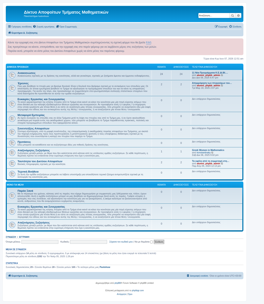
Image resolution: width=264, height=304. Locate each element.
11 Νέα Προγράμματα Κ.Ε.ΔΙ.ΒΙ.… (210, 72)
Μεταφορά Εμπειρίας (31, 115)
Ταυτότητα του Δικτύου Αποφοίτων (40, 161)
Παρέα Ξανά (25, 190)
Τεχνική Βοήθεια (28, 171)
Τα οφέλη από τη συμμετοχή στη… (210, 161)
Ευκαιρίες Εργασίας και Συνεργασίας (41, 99)
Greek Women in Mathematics (208, 150)
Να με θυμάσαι (144, 241)
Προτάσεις (24, 141)
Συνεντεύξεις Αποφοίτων (34, 128)
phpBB (117, 283)
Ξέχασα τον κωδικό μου (121, 241)
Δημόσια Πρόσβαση (17, 67)
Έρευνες (23, 83)
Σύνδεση (11, 237)
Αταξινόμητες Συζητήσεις (34, 150)
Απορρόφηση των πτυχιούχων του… (212, 83)
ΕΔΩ (148, 42)
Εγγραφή (24, 237)
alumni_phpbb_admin (208, 75)
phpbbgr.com (138, 290)
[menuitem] (43, 26)
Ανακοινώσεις (26, 73)
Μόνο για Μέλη (15, 185)
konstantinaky (204, 152)
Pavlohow (105, 267)
